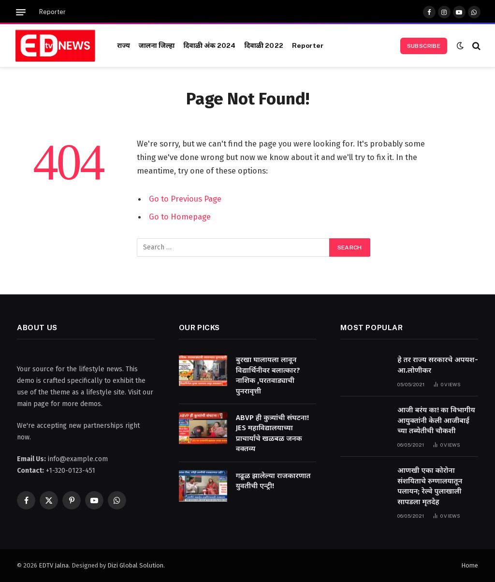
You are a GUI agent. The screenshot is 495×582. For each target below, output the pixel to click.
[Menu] (21, 12)
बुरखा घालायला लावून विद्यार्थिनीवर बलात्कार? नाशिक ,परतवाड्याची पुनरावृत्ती (268, 375)
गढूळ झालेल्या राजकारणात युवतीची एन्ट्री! (273, 480)
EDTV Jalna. (54, 565)
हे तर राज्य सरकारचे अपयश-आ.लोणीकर (437, 364)
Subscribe (423, 46)
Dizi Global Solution (135, 565)
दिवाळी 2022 (263, 45)
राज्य (123, 45)
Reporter (52, 12)
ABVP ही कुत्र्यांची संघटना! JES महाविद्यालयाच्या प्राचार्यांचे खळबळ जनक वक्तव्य (272, 433)
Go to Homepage (180, 216)
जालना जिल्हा (157, 45)
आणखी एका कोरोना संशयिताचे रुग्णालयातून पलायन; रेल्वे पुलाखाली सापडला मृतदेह (429, 486)
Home (469, 565)
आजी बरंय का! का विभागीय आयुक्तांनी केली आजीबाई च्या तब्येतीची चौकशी (436, 420)
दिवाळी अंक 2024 (209, 45)
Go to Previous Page (185, 199)
